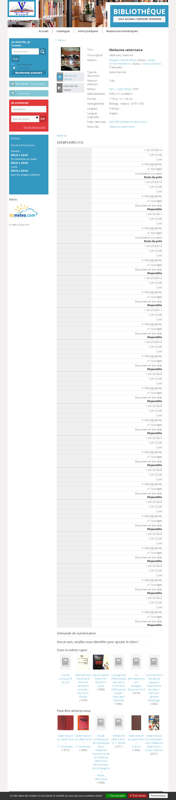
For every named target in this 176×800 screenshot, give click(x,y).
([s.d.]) (65, 678)
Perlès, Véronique (101, 777)
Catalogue (63, 31)
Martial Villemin (152, 63)
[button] (60, 77)
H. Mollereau (65, 746)
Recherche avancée (28, 72)
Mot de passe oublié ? (34, 127)
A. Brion (136, 746)
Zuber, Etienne (154, 750)
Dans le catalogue (24, 64)
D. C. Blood (118, 743)
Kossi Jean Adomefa (119, 698)
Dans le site (24, 68)
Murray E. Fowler (83, 694)
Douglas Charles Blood (122, 60)
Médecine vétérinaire (121, 126)
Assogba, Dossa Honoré (136, 687)
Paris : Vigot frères (120, 89)
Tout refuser (138, 795)
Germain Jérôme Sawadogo (154, 696)
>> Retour (60, 40)
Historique (24, 93)
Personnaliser (158, 795)
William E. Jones (101, 684)
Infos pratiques (88, 31)
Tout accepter (116, 795)
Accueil (43, 31)
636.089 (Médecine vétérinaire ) (128, 122)
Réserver (62, 135)
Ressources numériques (122, 31)
